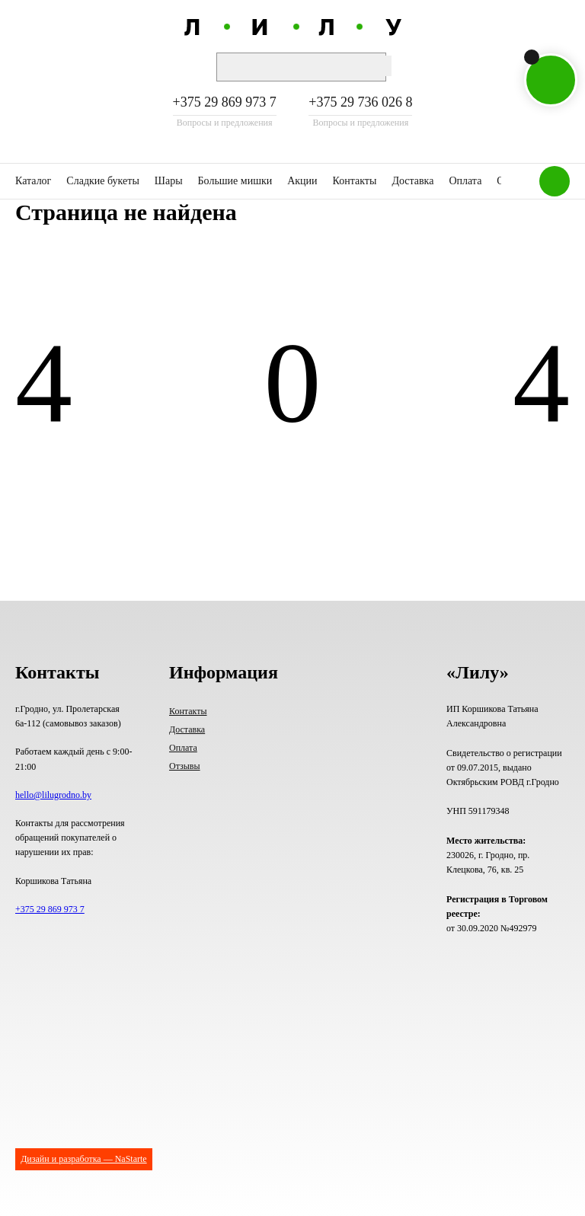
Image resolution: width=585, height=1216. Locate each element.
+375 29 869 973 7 (225, 103)
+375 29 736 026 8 (360, 103)
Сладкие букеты (102, 181)
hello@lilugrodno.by (53, 795)
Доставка (412, 181)
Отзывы (184, 766)
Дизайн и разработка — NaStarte (83, 1159)
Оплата (465, 181)
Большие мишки (235, 181)
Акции (302, 181)
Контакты (355, 181)
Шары (169, 181)
